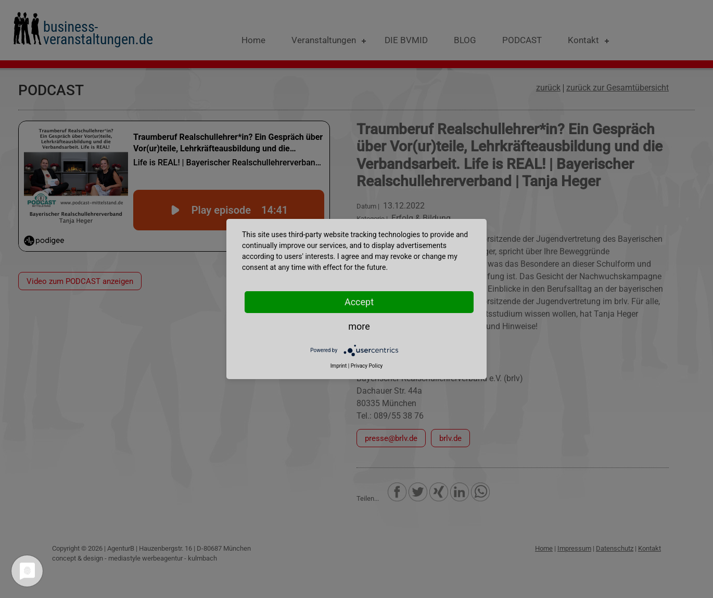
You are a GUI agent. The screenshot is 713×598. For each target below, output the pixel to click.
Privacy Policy (367, 366)
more (359, 326)
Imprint (338, 366)
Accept (359, 301)
